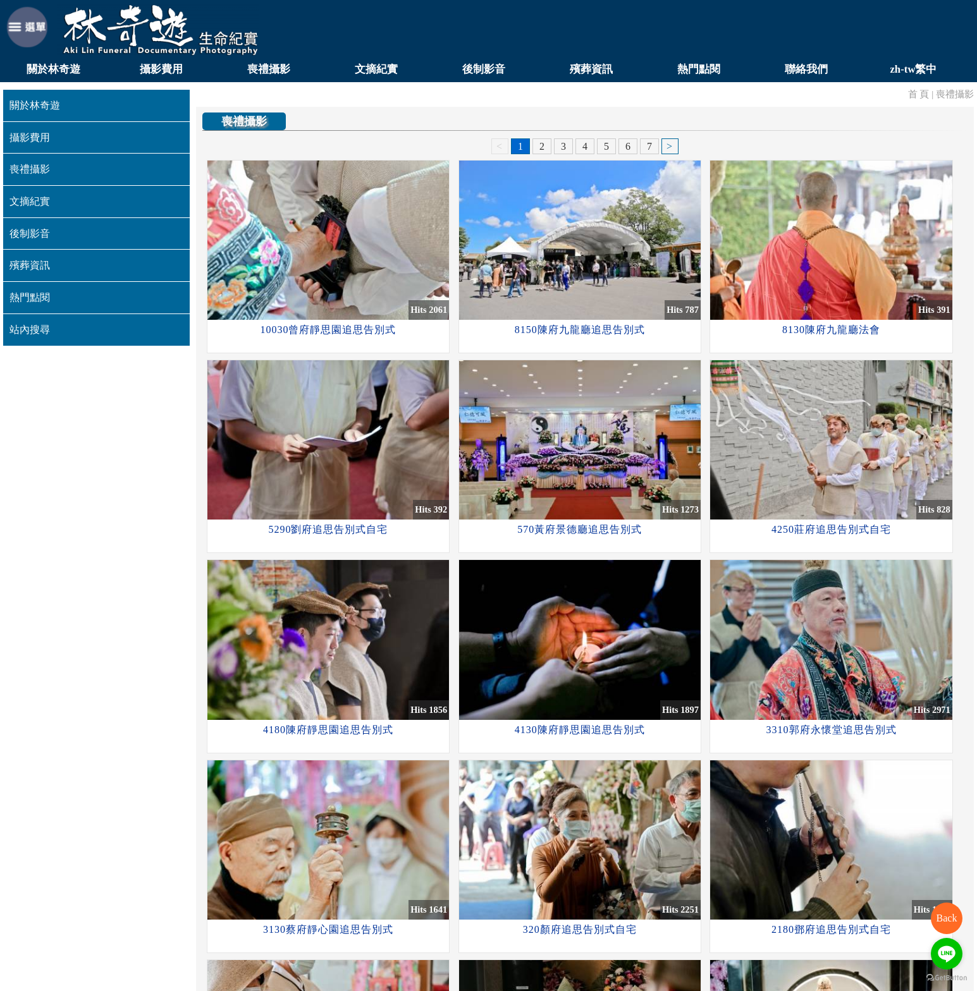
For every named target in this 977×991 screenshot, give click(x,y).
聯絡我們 (806, 69)
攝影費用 (161, 69)
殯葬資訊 (591, 69)
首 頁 (919, 93)
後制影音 (483, 69)
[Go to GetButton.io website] (946, 978)
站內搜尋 (29, 329)
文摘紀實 (376, 69)
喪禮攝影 (268, 69)
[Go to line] (946, 954)
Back (947, 918)
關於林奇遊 (53, 69)
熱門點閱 (698, 69)
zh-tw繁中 (913, 69)
